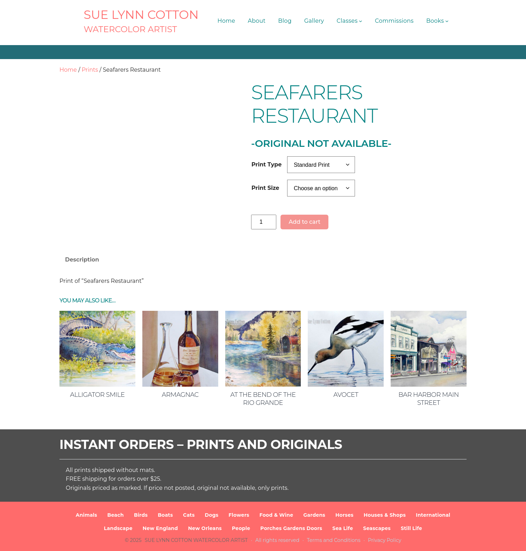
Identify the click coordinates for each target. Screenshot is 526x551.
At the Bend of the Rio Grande (263, 399)
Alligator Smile (97, 395)
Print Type (266, 164)
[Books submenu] (447, 21)
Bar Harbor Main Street (428, 399)
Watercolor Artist (130, 29)
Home (68, 69)
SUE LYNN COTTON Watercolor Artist (196, 540)
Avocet (345, 395)
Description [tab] (82, 259)
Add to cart (304, 222)
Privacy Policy (384, 540)
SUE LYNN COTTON (141, 14)
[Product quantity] (263, 222)
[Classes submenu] (360, 21)
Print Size (265, 188)
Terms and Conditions (334, 540)
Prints (89, 69)
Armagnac (180, 395)
